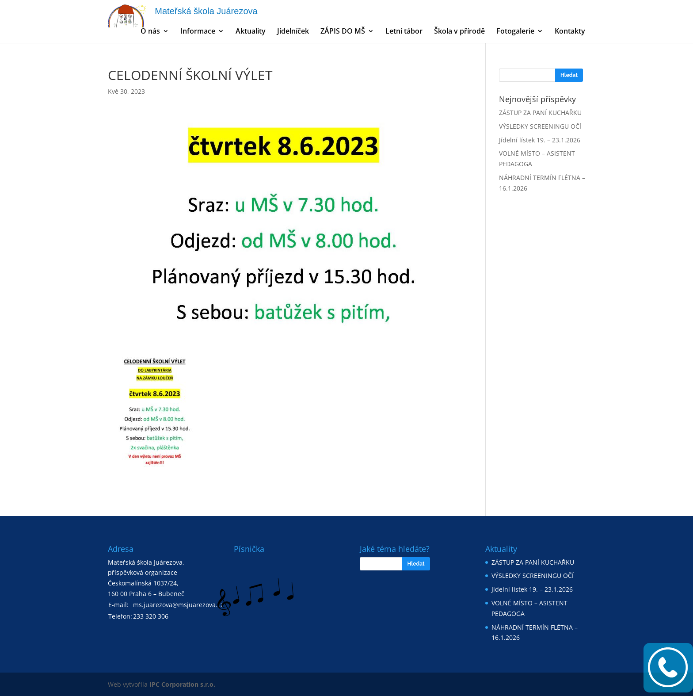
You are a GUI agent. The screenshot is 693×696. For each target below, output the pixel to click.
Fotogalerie (515, 32)
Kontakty (570, 32)
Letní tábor (404, 32)
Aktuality (251, 32)
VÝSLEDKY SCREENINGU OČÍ (540, 126)
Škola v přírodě (459, 32)
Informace (197, 32)
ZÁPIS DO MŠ (342, 32)
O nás (150, 32)
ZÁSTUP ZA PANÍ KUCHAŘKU (540, 112)
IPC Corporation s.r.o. (182, 684)
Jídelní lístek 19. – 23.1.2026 (539, 140)
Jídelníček (293, 32)
